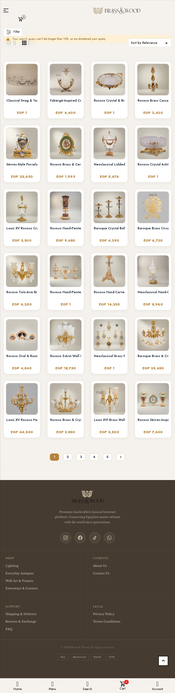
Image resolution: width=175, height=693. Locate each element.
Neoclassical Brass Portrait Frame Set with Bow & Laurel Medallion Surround (109, 356)
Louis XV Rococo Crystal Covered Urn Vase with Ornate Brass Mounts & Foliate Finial (21, 228)
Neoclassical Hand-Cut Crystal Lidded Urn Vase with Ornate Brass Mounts (153, 292)
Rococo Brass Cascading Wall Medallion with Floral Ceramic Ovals (153, 100)
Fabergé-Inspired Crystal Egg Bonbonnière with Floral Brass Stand (65, 100)
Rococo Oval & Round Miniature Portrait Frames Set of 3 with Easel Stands (21, 356)
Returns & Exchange (20, 621)
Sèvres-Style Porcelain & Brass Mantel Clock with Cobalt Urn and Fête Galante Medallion (21, 164)
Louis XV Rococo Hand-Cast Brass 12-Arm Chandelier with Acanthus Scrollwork (21, 420)
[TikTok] (94, 537)
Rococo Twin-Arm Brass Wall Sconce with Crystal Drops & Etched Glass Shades (21, 292)
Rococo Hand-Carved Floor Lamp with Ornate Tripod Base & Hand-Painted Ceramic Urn (109, 292)
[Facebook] (80, 537)
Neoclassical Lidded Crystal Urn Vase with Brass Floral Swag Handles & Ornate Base (109, 164)
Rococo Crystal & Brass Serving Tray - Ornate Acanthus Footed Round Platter (109, 100)
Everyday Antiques (19, 573)
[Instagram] (65, 537)
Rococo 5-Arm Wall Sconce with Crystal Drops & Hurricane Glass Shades (65, 356)
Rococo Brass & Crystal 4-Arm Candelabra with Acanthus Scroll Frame (65, 420)
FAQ (8, 629)
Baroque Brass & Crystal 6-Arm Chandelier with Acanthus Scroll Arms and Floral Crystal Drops (153, 356)
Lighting (11, 566)
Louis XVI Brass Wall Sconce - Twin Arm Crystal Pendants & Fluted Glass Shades (109, 420)
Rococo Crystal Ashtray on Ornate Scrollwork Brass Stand (153, 164)
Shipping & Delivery (20, 614)
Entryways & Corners (21, 588)
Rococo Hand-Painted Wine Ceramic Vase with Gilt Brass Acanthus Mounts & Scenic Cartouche (65, 228)
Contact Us (101, 573)
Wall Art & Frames (19, 581)
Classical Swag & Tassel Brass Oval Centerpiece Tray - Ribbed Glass (21, 100)
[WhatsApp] (109, 537)
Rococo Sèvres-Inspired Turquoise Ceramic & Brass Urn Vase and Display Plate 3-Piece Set (153, 420)
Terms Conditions (106, 621)
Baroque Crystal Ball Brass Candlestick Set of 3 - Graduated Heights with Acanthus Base (109, 228)
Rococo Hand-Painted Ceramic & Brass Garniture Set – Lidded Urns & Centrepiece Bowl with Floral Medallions (65, 292)
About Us (100, 566)
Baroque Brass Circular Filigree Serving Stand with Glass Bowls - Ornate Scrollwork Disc (153, 228)
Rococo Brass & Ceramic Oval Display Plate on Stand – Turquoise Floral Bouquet (65, 164)
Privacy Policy (103, 614)
